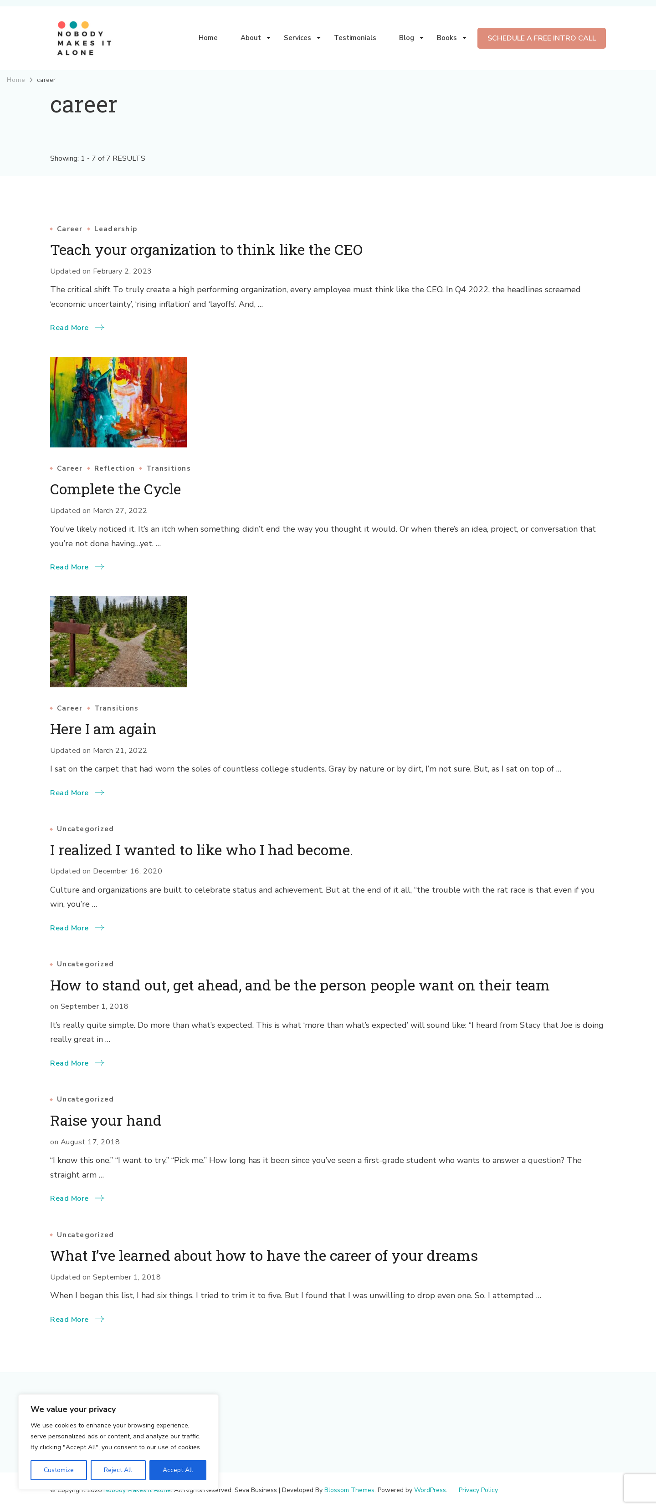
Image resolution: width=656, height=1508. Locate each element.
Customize (59, 1470)
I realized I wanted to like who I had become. (201, 849)
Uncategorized (85, 829)
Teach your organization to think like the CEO (206, 249)
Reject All (118, 1470)
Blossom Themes (349, 1490)
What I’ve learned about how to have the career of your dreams (264, 1255)
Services (297, 37)
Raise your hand (106, 1120)
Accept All (178, 1470)
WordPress (430, 1490)
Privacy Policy (478, 1490)
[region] (118, 1442)
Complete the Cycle (115, 488)
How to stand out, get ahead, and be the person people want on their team (300, 985)
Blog (406, 37)
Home (208, 37)
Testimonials (355, 37)
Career (70, 229)
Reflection (114, 468)
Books (447, 37)
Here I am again (103, 728)
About (251, 37)
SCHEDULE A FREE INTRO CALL (541, 38)
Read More (69, 328)
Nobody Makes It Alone (137, 1490)
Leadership (116, 229)
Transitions (168, 468)
